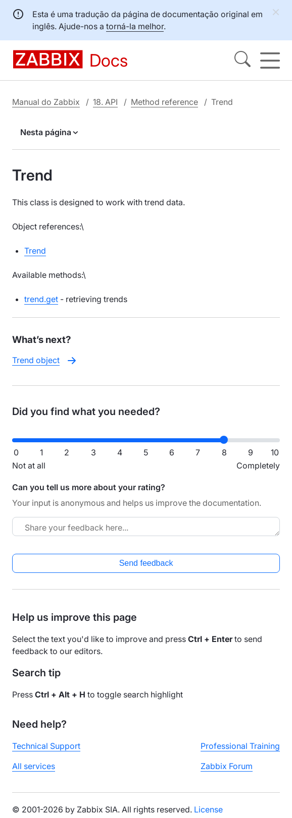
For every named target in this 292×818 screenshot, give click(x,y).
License (208, 809)
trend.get (41, 299)
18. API (105, 102)
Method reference (164, 102)
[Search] (242, 60)
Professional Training (240, 746)
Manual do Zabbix (46, 102)
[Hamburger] (270, 60)
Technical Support (46, 746)
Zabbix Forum (227, 766)
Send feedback (146, 563)
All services (33, 766)
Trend (35, 251)
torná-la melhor (135, 26)
